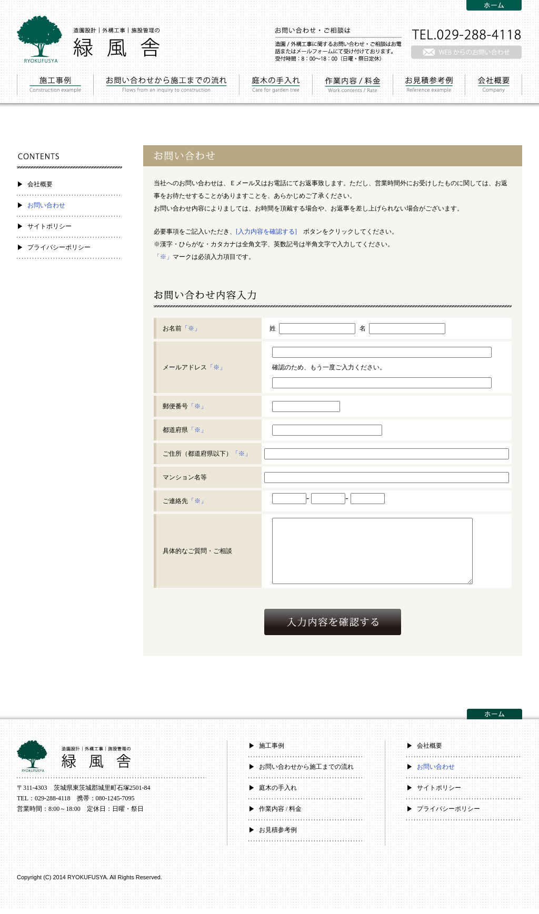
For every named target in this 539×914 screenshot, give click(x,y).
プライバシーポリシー (59, 247)
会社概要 (40, 184)
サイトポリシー (49, 226)
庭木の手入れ (278, 793)
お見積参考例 (278, 835)
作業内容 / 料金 (280, 814)
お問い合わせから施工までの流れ (306, 772)
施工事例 (271, 751)
